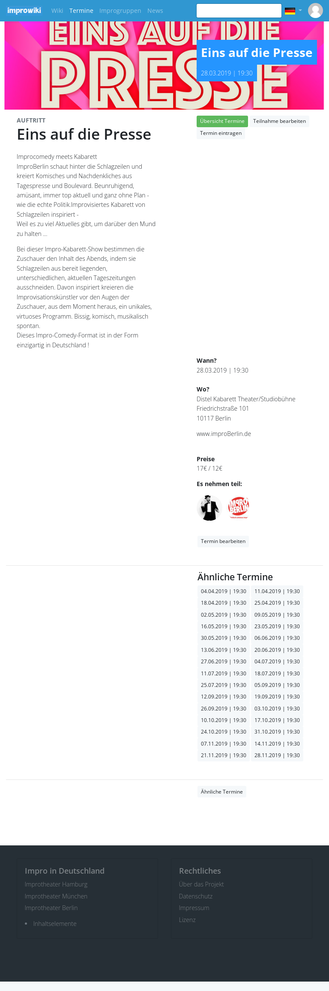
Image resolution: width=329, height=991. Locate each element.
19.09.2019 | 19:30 (277, 696)
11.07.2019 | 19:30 (223, 673)
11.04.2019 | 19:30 (277, 591)
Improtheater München (56, 896)
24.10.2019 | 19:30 (223, 731)
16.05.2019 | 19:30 (223, 626)
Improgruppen (120, 10)
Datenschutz (196, 896)
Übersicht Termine (222, 121)
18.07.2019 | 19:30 (277, 673)
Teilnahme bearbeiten (279, 121)
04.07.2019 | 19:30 (277, 661)
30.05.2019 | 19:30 (223, 638)
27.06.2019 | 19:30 (223, 661)
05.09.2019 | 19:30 (277, 685)
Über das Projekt (201, 884)
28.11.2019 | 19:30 (277, 755)
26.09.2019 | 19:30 (223, 708)
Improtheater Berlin (51, 908)
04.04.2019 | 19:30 (223, 591)
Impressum (194, 908)
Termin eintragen (221, 133)
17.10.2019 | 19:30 (277, 720)
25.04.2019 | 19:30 (277, 602)
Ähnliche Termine (222, 791)
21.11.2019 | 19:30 (223, 755)
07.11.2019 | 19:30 (223, 743)
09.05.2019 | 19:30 (277, 614)
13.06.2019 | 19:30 (223, 650)
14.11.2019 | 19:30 (277, 743)
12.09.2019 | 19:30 (223, 696)
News (155, 10)
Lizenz (187, 920)
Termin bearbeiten (223, 541)
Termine (81, 10)
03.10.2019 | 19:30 (277, 708)
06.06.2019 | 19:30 (277, 638)
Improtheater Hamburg (56, 884)
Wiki (57, 10)
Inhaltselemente (55, 923)
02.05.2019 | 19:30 (223, 614)
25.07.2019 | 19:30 (223, 685)
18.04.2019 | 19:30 (223, 602)
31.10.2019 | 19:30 (277, 731)
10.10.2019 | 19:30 (223, 720)
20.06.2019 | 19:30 (277, 650)
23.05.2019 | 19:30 (277, 626)
